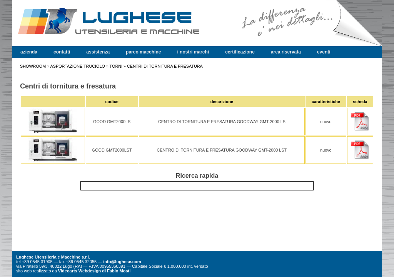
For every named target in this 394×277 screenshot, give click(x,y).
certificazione (240, 52)
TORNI (116, 66)
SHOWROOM (33, 66)
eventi (324, 52)
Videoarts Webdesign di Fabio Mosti (94, 271)
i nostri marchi (193, 52)
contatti (61, 52)
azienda (28, 52)
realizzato (42, 271)
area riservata (286, 52)
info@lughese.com (122, 261)
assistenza (98, 52)
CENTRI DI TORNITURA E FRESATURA (165, 66)
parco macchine (143, 52)
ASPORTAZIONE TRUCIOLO (77, 66)
